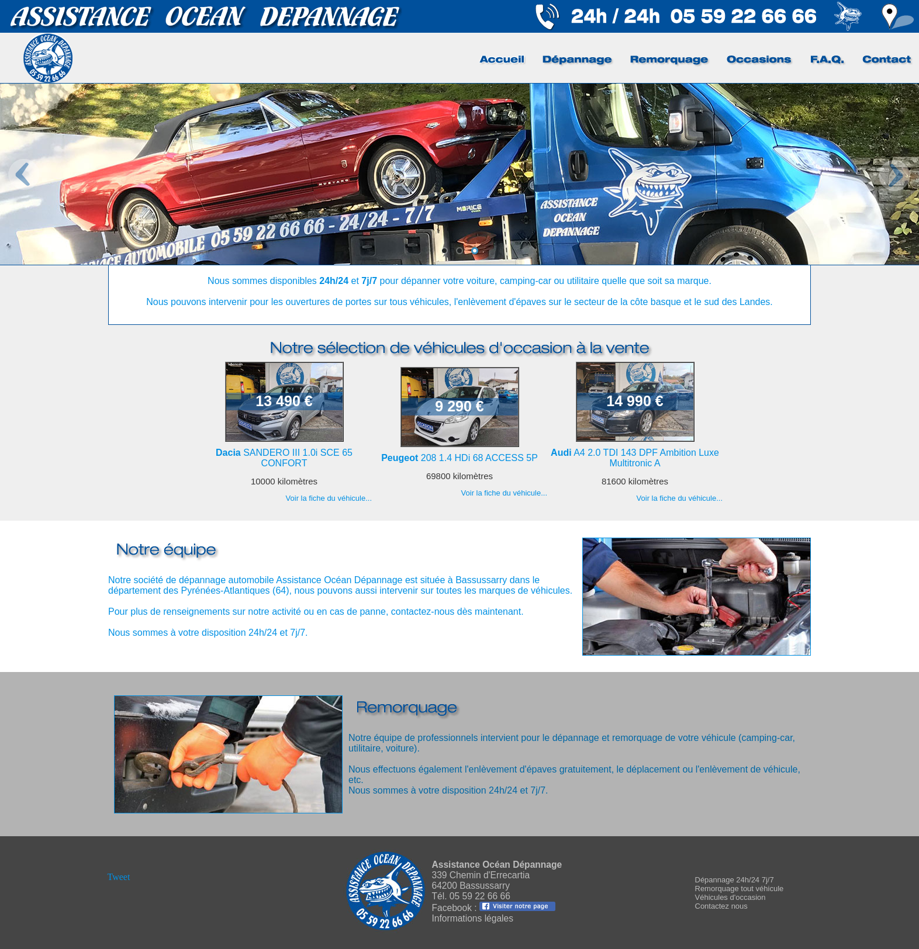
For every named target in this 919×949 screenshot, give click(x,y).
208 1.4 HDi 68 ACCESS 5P (459, 458)
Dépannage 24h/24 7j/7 (734, 879)
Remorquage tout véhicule (739, 888)
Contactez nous (721, 906)
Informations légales (473, 918)
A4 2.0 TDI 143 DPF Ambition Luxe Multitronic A (635, 458)
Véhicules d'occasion (730, 897)
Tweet (119, 877)
